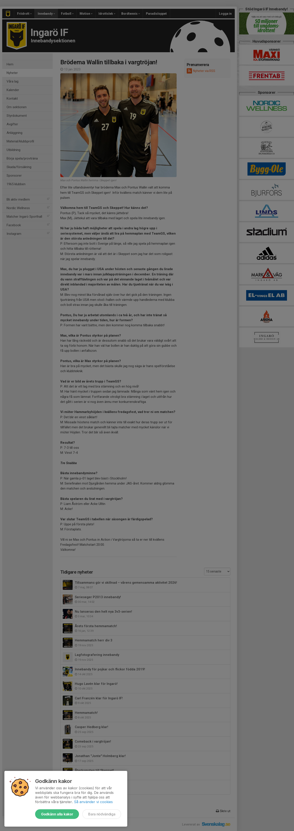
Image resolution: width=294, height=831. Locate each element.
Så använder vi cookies (93, 802)
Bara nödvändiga (101, 814)
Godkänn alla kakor (57, 814)
